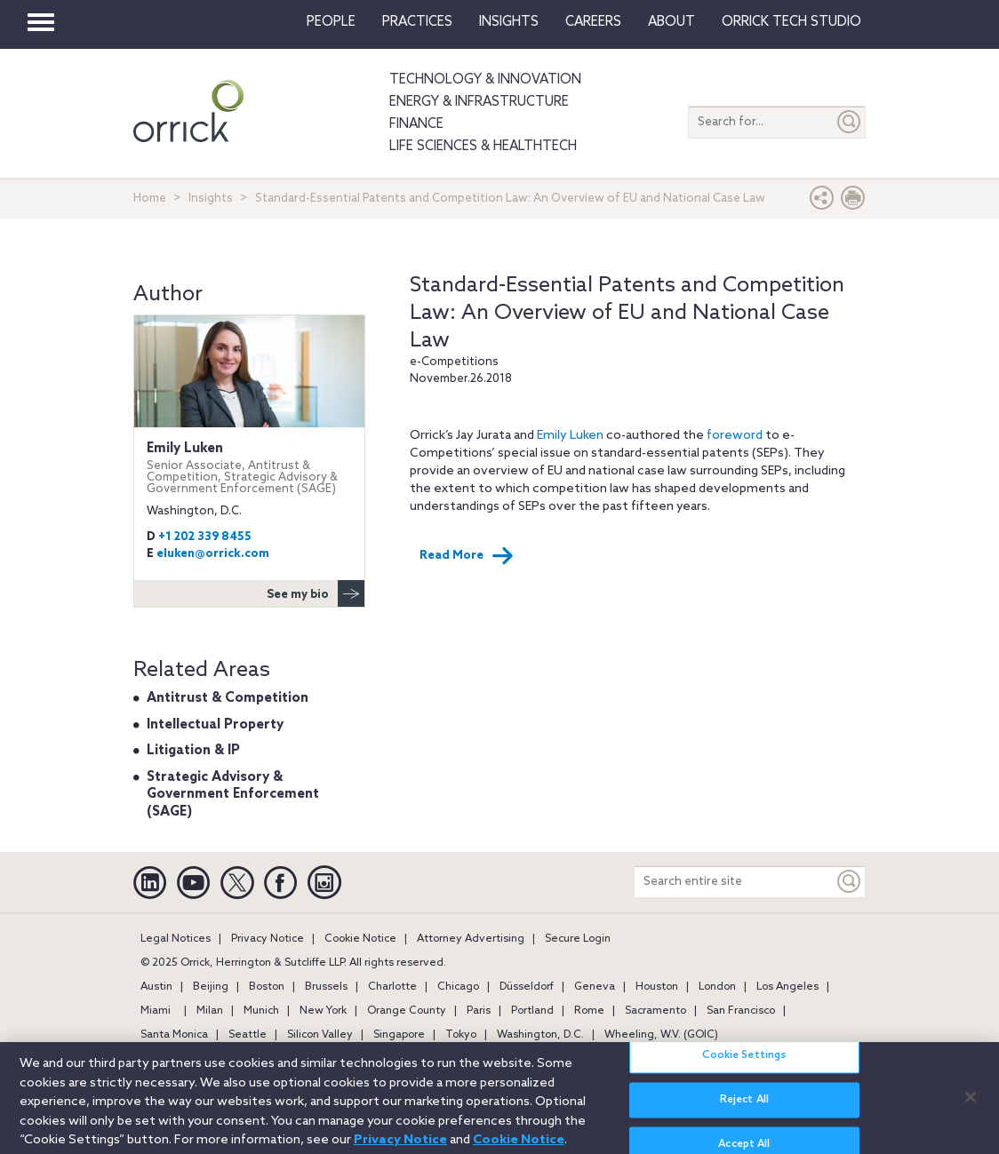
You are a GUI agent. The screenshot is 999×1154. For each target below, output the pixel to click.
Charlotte (392, 987)
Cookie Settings (744, 1063)
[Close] (970, 1104)
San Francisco (741, 1011)
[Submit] (850, 122)
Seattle (247, 1035)
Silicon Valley (320, 1035)
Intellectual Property (215, 725)
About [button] (671, 22)
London (717, 987)
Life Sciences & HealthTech (483, 147)
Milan (209, 1011)
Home (149, 198)
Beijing (210, 987)
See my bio (315, 593)
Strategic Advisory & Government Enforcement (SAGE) (233, 794)
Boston (266, 987)
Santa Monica (174, 1035)
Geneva (594, 987)
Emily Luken (570, 435)
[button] (822, 202)
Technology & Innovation (485, 80)
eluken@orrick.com (212, 554)
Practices (417, 22)
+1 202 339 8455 (205, 537)
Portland (532, 1011)
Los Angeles (787, 987)
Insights (210, 198)
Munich (261, 1011)
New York (323, 1011)
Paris (479, 1011)
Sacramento (655, 1011)
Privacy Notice (267, 939)
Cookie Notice (360, 939)
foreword (735, 435)
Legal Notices (175, 939)
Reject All (744, 1108)
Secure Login (578, 939)
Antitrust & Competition (227, 698)
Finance (416, 124)
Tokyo (460, 1035)
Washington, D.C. (540, 1035)
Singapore (399, 1035)
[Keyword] (850, 881)
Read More (467, 556)
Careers (593, 22)
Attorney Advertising (470, 939)
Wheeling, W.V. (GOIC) (661, 1035)
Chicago (458, 987)
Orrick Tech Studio (791, 22)
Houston (656, 987)
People (331, 22)
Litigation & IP (193, 751)
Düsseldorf (527, 987)
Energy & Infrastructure (479, 102)
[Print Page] (853, 202)
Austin (156, 987)
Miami (155, 1011)
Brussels (326, 987)
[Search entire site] (734, 881)
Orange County (406, 1011)
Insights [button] (509, 22)
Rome (589, 1011)
